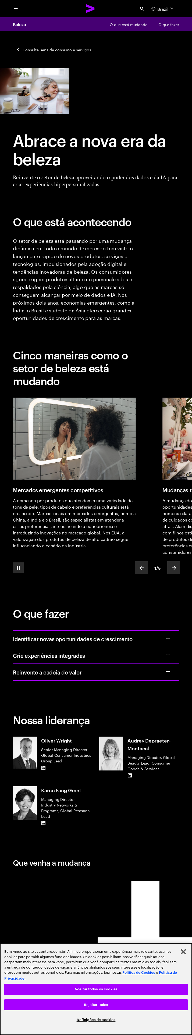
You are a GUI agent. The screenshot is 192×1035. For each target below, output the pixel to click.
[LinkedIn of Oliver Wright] (43, 767)
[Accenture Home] (90, 8)
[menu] (15, 8)
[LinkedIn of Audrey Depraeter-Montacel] (129, 775)
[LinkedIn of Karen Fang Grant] (43, 823)
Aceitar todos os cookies (96, 989)
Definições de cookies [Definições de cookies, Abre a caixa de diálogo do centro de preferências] (96, 1020)
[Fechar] (183, 952)
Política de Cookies (138, 972)
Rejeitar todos (96, 1005)
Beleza (19, 24)
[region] (96, 989)
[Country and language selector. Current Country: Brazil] (163, 8)
